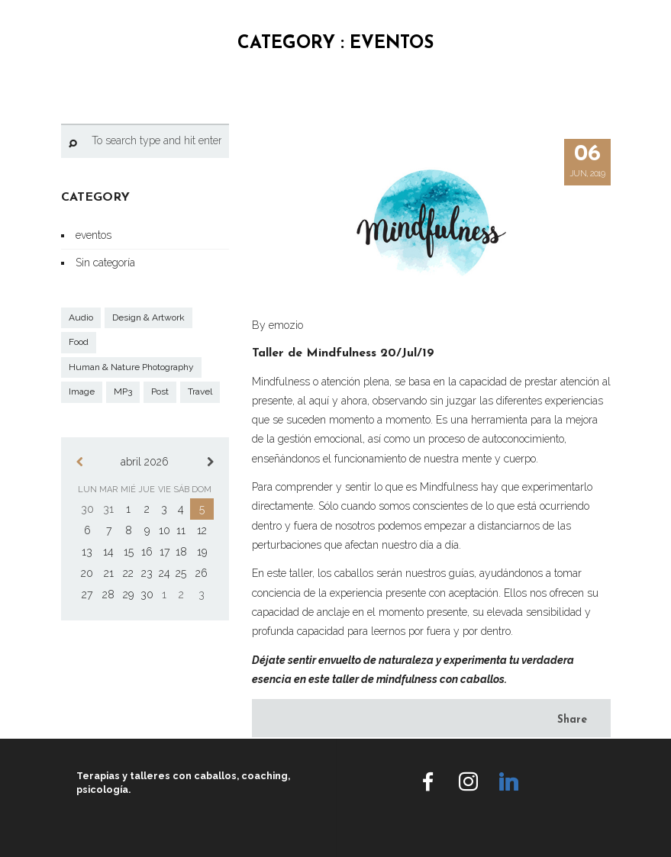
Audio (81, 317)
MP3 (123, 391)
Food (79, 342)
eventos (93, 235)
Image (82, 391)
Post (160, 391)
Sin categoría (105, 262)
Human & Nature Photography (131, 367)
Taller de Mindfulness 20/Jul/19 (343, 353)
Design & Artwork (148, 317)
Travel (200, 391)
